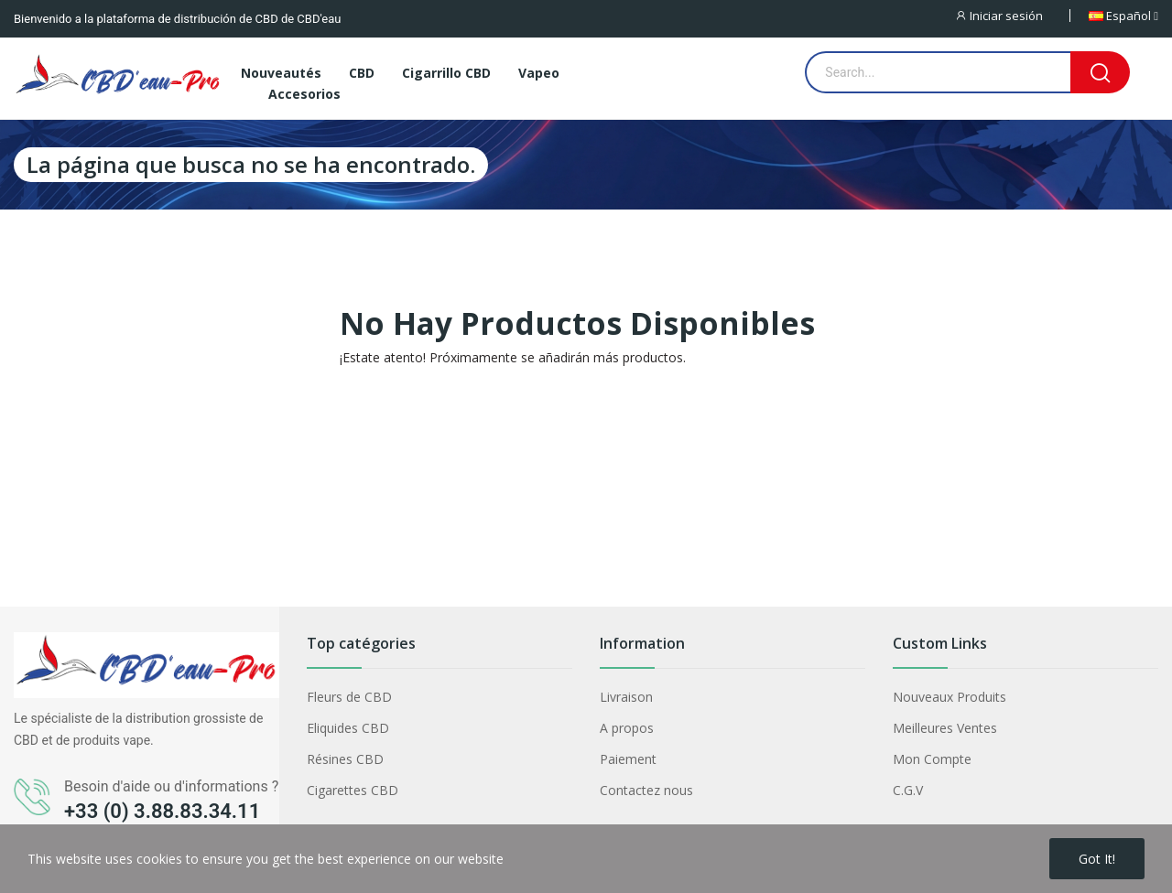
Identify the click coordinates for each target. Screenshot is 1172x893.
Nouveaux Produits (949, 696)
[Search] (1100, 72)
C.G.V (908, 790)
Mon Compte (932, 759)
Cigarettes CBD (352, 790)
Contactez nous (646, 790)
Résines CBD (345, 759)
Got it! (1097, 858)
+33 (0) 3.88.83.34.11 (162, 811)
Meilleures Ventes (945, 728)
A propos (627, 728)
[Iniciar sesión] (1011, 15)
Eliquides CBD (348, 728)
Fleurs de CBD (349, 696)
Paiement (628, 759)
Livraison (626, 696)
